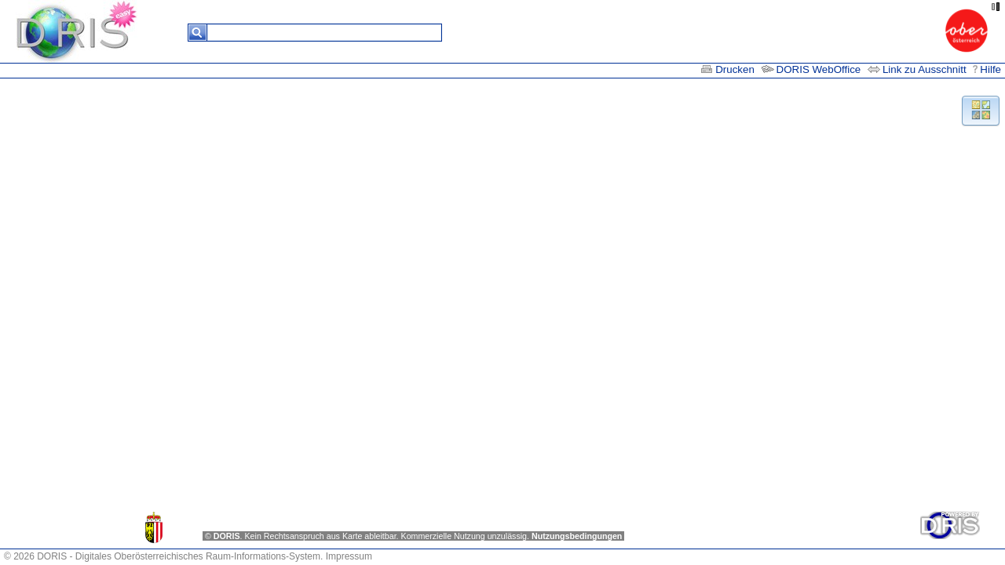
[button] (980, 109)
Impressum (349, 556)
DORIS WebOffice (811, 69)
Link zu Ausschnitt (918, 69)
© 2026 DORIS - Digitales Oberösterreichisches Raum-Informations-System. (163, 556)
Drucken (727, 69)
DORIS (227, 536)
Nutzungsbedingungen (577, 536)
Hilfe (987, 69)
